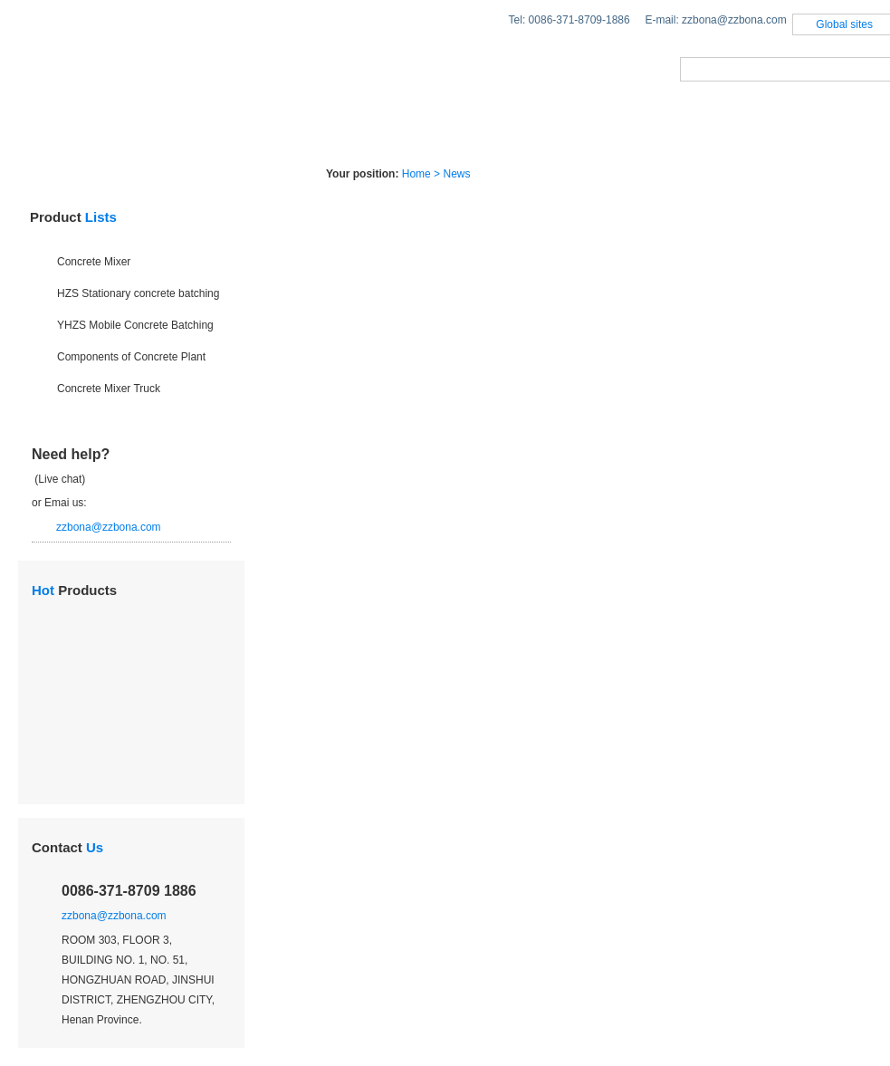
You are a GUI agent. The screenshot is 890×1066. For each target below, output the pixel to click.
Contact (67, 847)
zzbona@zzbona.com (108, 527)
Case (514, 130)
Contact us (760, 130)
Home (50, 130)
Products (166, 130)
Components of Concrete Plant (131, 357)
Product (73, 217)
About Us (626, 130)
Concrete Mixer (93, 261)
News (416, 130)
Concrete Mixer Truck (108, 388)
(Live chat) (58, 479)
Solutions (300, 130)
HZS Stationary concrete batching (138, 293)
